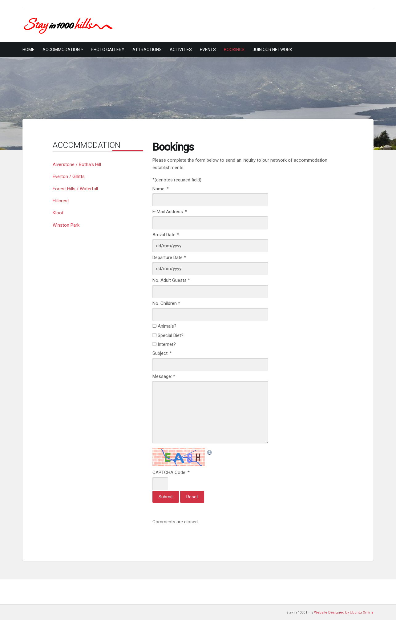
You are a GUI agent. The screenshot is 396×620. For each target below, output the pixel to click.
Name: (160, 189)
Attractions (147, 49)
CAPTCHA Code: (171, 472)
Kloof (58, 213)
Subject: (162, 353)
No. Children (166, 303)
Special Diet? (171, 335)
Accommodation (61, 49)
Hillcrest (61, 201)
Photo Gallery (107, 49)
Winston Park (66, 225)
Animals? (167, 326)
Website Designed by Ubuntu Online (344, 612)
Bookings (234, 49)
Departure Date (169, 257)
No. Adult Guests (171, 280)
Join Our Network (272, 49)
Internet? (167, 344)
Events (208, 49)
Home (28, 49)
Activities (181, 49)
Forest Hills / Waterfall (75, 189)
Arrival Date (165, 234)
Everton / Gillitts (69, 176)
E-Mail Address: (169, 211)
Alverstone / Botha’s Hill (77, 164)
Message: (163, 376)
